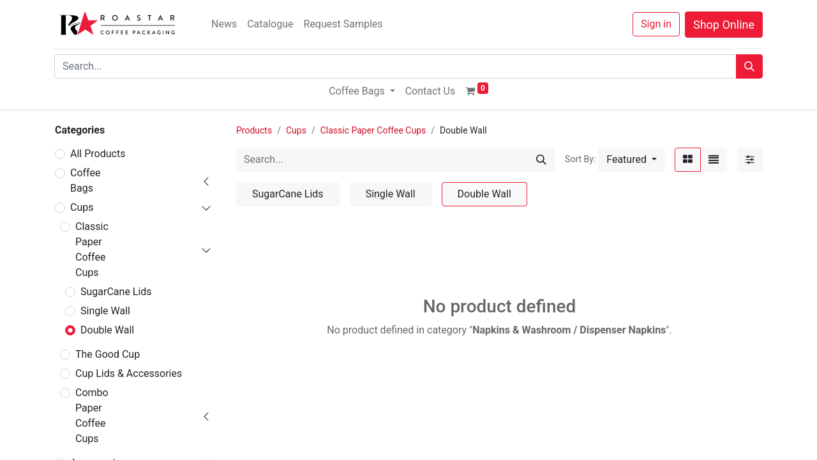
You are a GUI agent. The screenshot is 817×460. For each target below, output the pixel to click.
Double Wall (107, 330)
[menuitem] (430, 91)
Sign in (656, 24)
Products (254, 130)
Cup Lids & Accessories (128, 373)
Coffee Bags (85, 180)
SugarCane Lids (116, 292)
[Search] (749, 66)
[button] (631, 160)
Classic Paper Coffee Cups (92, 249)
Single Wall (105, 311)
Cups (81, 207)
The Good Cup (107, 354)
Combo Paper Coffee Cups (92, 416)
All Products (97, 154)
